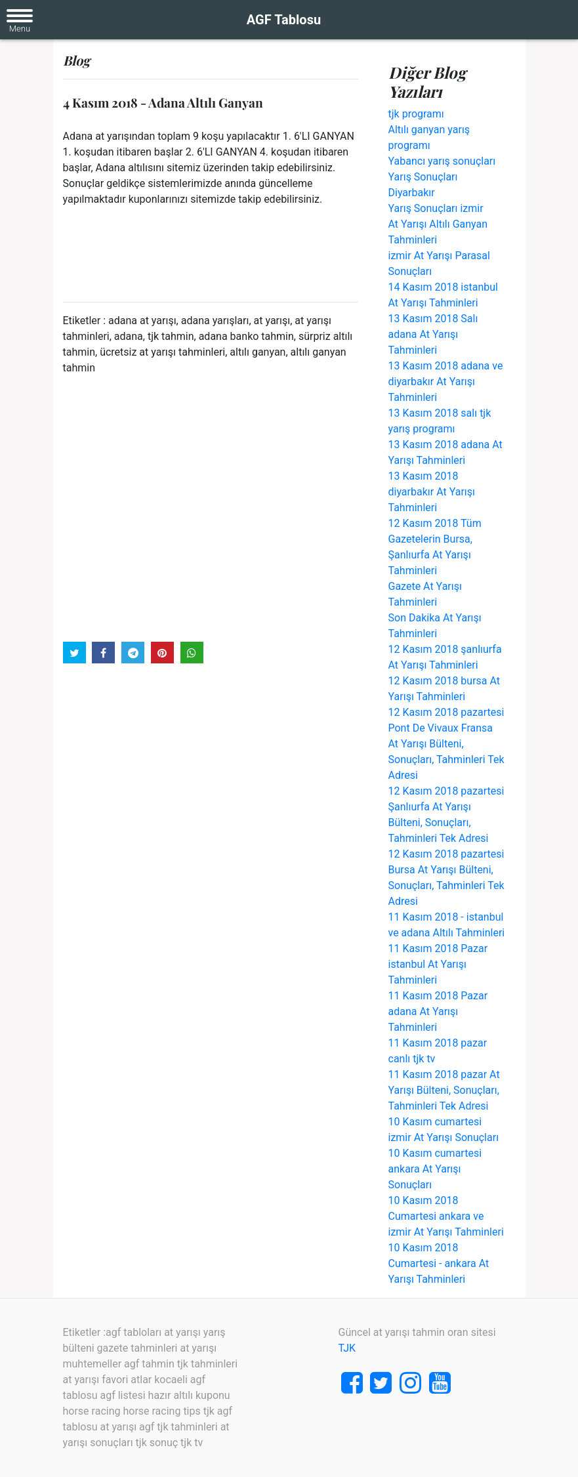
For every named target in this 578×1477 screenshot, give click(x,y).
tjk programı (416, 114)
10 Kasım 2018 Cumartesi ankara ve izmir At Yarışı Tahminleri (446, 1216)
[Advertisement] (210, 507)
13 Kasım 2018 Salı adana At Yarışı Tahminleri (433, 334)
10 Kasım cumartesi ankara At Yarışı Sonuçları (435, 1169)
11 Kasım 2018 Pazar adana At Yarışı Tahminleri (438, 1011)
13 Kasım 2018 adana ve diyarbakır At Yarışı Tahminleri (445, 382)
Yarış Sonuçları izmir (436, 208)
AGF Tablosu (284, 20)
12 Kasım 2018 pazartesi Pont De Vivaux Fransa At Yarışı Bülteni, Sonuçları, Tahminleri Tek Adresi (446, 743)
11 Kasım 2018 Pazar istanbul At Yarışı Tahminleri (438, 964)
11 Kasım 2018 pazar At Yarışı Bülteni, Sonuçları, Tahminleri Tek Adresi (444, 1090)
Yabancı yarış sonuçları (442, 161)
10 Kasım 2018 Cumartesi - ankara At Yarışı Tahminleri (438, 1263)
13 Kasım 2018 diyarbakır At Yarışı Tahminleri (432, 492)
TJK (347, 1348)
